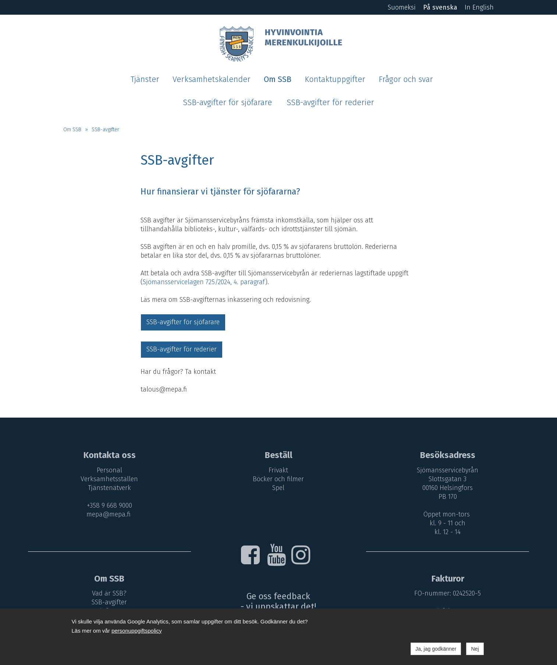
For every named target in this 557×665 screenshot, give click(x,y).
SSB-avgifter (105, 129)
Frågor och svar (406, 79)
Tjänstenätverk (109, 488)
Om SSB (277, 79)
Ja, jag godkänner (435, 649)
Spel (278, 488)
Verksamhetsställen (109, 479)
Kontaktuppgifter (335, 79)
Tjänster (145, 79)
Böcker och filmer (278, 479)
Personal (109, 470)
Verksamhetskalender (212, 79)
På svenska (440, 7)
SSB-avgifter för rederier (330, 102)
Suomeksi (402, 7)
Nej (475, 649)
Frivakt (278, 470)
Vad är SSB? (109, 593)
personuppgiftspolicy (136, 631)
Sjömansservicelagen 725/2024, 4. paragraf (204, 282)
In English (479, 7)
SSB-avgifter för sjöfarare (227, 102)
